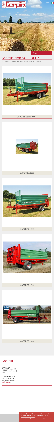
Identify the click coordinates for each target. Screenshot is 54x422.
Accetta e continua (28, 419)
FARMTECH (16, 61)
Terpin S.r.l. (17, 5)
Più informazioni (47, 419)
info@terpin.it (6, 382)
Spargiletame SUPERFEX (31, 61)
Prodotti (7, 61)
